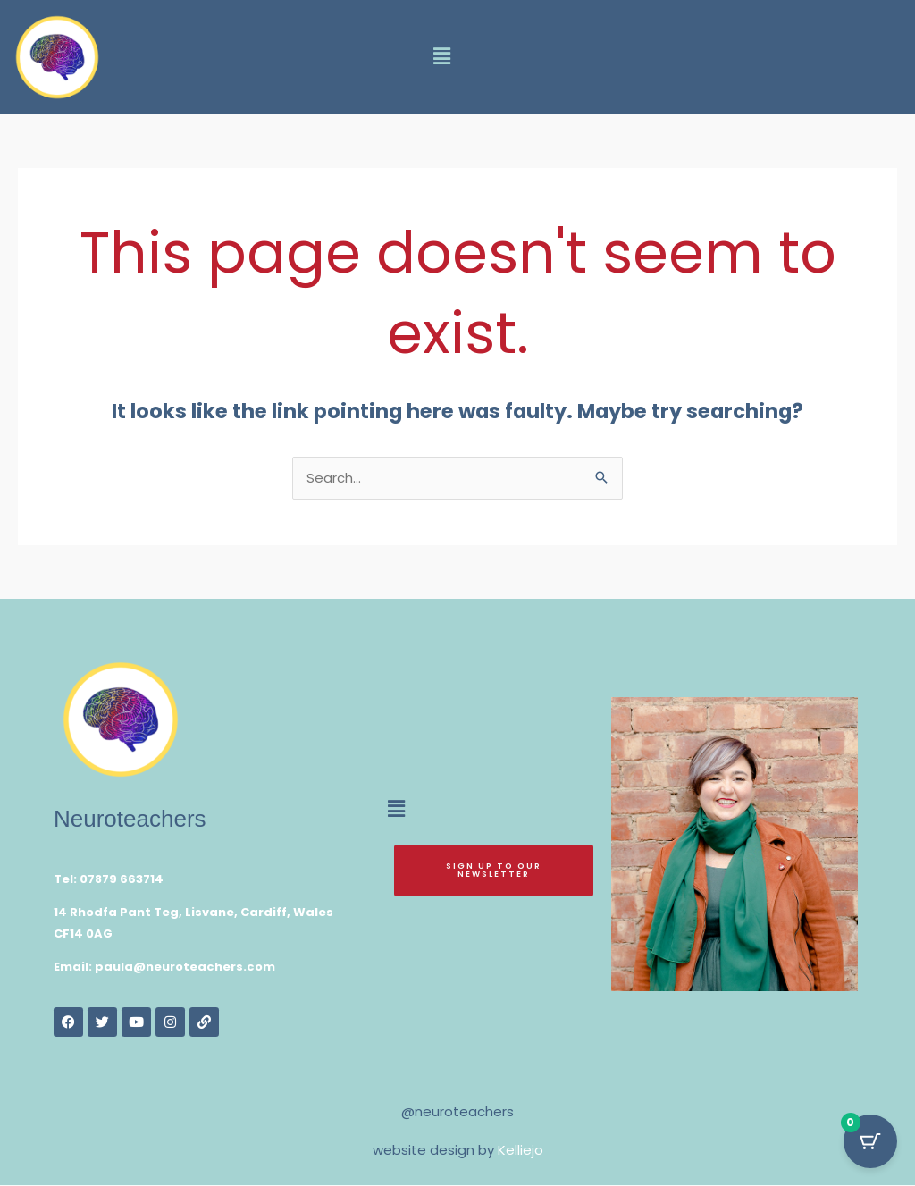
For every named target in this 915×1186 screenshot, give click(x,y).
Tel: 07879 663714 (109, 879)
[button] (441, 57)
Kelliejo (520, 1150)
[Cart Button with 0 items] (870, 1141)
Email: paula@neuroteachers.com (164, 967)
